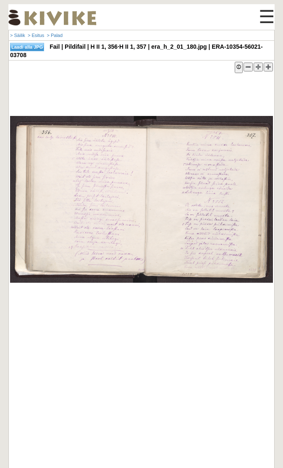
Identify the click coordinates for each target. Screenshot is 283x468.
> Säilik (17, 35)
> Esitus (36, 35)
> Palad (55, 35)
